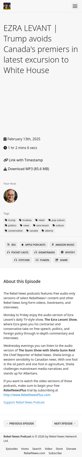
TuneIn (42, 260)
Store (59, 449)
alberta (47, 230)
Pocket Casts (17, 252)
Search (36, 449)
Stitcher (22, 260)
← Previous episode (20, 423)
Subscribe (55, 453)
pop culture (57, 220)
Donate (71, 449)
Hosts (25, 449)
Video (48, 449)
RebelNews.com (34, 453)
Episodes (12, 449)
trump (10, 220)
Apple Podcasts (33, 244)
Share (61, 260)
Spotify (68, 252)
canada (32, 230)
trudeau (25, 220)
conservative (14, 230)
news (24, 225)
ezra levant (41, 225)
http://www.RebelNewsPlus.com (26, 395)
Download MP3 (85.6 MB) (26, 168)
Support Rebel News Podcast (24, 402)
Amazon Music (63, 244)
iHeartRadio (45, 252)
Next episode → (65, 423)
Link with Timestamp (23, 160)
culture (58, 225)
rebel (39, 220)
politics (10, 225)
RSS (11, 244)
